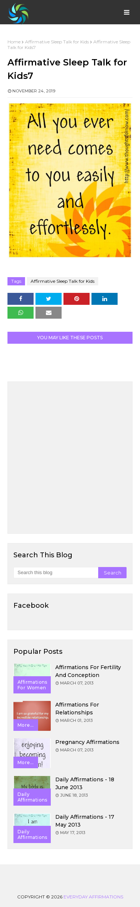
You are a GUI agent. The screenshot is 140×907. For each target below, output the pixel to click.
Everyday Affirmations (93, 897)
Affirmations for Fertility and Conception (88, 671)
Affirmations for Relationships (77, 708)
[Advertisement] (70, 457)
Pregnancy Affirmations (87, 742)
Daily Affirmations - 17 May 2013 (84, 820)
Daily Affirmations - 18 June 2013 (84, 783)
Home (14, 42)
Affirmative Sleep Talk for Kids (57, 42)
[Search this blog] (55, 572)
